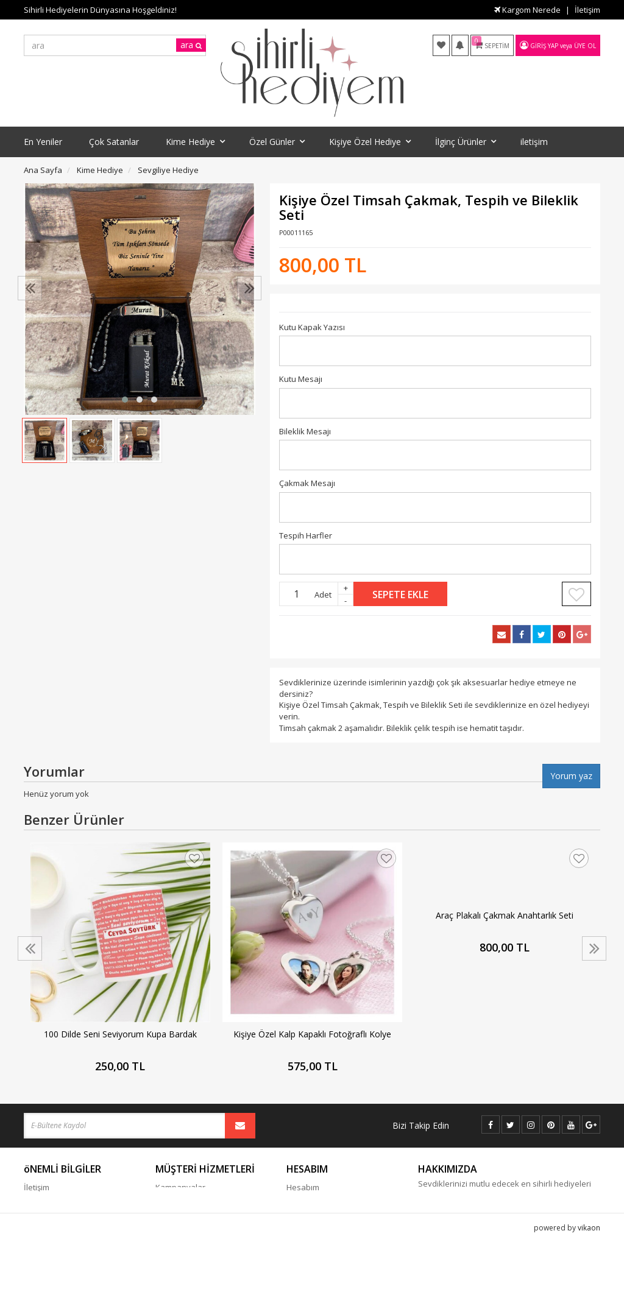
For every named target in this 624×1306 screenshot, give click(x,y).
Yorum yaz (571, 776)
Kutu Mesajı (300, 378)
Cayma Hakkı (48, 1205)
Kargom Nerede (527, 9)
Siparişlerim (308, 1205)
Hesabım (302, 1187)
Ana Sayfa (43, 169)
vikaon (589, 1296)
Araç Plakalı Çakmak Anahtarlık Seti (504, 915)
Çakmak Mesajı (307, 483)
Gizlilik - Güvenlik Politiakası (75, 1223)
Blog (163, 1205)
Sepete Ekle (400, 594)
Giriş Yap (544, 45)
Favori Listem (310, 1242)
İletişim (587, 9)
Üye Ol (585, 45)
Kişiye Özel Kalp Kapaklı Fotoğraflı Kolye (312, 1034)
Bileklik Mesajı (305, 431)
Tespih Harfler (305, 535)
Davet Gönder (312, 1260)
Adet (323, 594)
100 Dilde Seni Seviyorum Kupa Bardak (120, 1034)
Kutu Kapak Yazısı (312, 327)
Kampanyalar (180, 1187)
